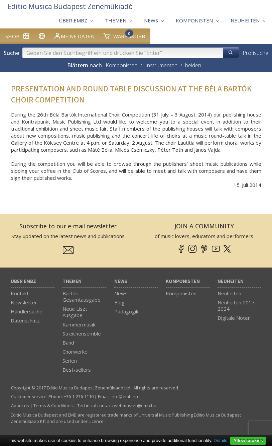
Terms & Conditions (53, 405)
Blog (119, 302)
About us (20, 405)
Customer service (28, 396)
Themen (72, 281)
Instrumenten (161, 65)
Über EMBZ (23, 281)
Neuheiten (231, 281)
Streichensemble (81, 333)
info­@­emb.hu (124, 396)
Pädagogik (126, 311)
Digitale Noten (234, 317)
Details (220, 440)
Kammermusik (78, 324)
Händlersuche (26, 311)
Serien (69, 360)
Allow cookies (248, 440)
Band (68, 342)
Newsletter (24, 302)
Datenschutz (25, 320)
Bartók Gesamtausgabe (81, 296)
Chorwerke (75, 351)
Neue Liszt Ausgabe (74, 311)
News (120, 281)
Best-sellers (76, 369)
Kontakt (20, 293)
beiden (193, 65)
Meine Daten (74, 36)
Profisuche (255, 53)
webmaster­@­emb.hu (135, 405)
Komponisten (121, 65)
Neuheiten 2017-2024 (237, 305)
